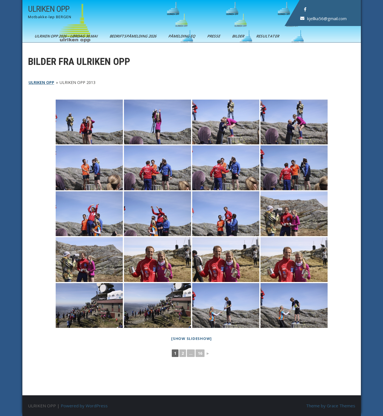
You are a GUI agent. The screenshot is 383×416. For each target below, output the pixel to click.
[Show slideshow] (191, 338)
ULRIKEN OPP (48, 9)
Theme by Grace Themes (330, 405)
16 (200, 353)
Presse (213, 36)
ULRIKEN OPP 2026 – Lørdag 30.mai (66, 36)
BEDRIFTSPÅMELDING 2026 (133, 36)
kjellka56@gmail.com (326, 18)
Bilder (238, 36)
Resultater (267, 36)
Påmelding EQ (182, 36)
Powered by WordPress (84, 405)
